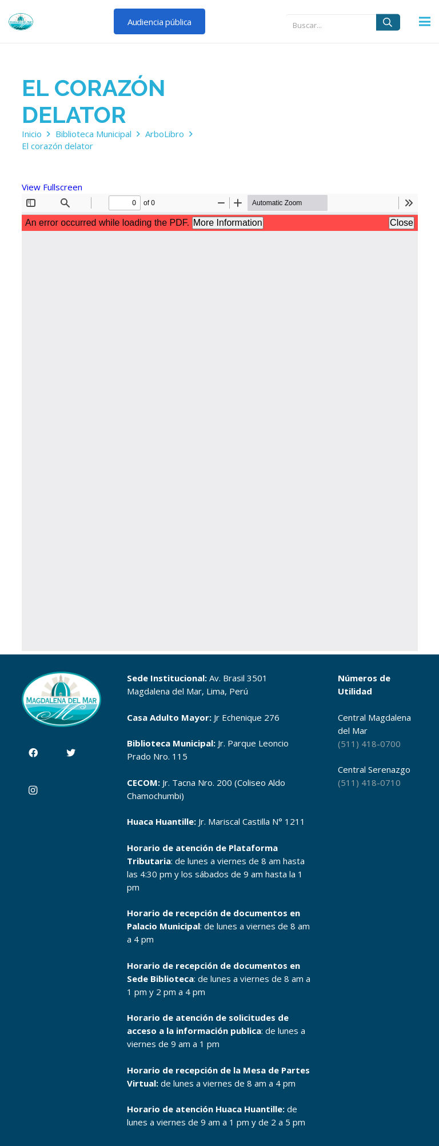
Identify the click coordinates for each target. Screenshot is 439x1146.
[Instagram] (33, 790)
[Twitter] (70, 752)
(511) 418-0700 (369, 743)
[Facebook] (33, 752)
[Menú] (424, 21)
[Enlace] (21, 21)
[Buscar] (388, 22)
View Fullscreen (52, 187)
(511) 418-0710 (369, 782)
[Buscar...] (343, 22)
